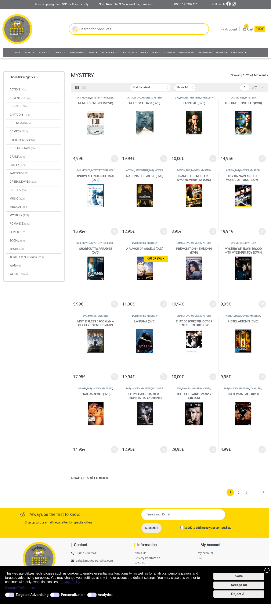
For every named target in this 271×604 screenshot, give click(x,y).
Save (239, 576)
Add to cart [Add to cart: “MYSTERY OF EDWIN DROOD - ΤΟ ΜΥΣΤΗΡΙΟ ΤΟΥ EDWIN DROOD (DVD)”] (262, 304)
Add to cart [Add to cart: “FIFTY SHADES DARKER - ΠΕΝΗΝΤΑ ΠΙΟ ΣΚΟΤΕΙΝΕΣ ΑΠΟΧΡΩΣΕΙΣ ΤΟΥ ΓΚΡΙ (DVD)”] (163, 449)
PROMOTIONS (205, 52)
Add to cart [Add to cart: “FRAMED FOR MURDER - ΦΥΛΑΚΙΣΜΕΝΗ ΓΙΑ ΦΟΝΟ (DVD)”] (213, 231)
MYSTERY (96, 97)
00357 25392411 (87, 553)
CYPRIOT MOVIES (23, 140)
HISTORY (18, 190)
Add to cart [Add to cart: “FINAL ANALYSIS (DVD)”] (114, 449)
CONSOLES (170, 52)
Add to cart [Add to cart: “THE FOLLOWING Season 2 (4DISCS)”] (213, 449)
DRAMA (181, 243)
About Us (140, 553)
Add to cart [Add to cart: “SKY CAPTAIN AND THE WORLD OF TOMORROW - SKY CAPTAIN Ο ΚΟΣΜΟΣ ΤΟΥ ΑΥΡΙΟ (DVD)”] (262, 231)
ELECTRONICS (130, 52)
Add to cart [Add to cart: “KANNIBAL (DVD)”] (213, 158)
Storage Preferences (20, 588)
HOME (18, 52)
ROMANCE (157, 388)
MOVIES (44, 52)
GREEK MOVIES (23, 181)
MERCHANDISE (77, 52)
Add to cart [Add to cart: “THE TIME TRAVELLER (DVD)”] (262, 158)
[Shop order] (150, 87)
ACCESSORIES (110, 52)
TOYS (93, 52)
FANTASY (19, 173)
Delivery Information (147, 558)
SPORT (17, 248)
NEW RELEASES (186, 52)
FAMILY (18, 165)
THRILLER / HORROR (103, 99)
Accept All (239, 585)
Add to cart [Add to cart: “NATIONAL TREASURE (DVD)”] (163, 231)
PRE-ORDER (221, 52)
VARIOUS (156, 52)
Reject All (238, 594)
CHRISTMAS (238, 52)
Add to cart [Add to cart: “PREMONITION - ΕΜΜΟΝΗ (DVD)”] (213, 304)
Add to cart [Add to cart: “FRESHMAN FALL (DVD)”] (262, 449)
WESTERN (19, 274)
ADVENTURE (142, 170)
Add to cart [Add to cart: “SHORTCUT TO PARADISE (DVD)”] (114, 304)
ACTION (131, 97)
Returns (139, 563)
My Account (205, 553)
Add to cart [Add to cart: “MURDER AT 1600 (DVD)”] (163, 158)
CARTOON (20, 114)
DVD (78, 97)
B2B (200, 558)
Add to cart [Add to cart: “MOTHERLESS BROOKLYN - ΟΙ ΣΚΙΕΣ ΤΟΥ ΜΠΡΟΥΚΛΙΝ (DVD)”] (114, 376)
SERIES (206, 388)
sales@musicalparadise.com (94, 560)
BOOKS (144, 52)
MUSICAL (18, 206)
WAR (15, 265)
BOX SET (19, 106)
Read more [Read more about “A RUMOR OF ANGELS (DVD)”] (163, 304)
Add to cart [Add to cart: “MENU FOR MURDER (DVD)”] (114, 158)
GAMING (60, 52)
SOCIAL (17, 240)
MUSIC (30, 52)
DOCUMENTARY (23, 148)
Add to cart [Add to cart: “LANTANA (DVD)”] (163, 376)
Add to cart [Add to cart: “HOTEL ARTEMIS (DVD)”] (262, 376)
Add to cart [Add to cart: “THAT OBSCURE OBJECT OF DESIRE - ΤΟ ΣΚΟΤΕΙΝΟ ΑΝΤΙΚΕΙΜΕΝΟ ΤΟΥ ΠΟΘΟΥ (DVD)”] (213, 376)
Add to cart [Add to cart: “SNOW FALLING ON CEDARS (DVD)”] (114, 231)
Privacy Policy (69, 582)
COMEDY (19, 131)
